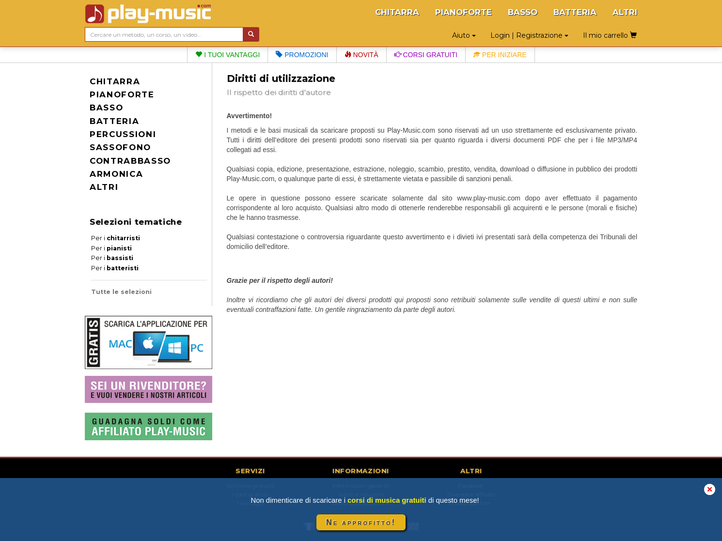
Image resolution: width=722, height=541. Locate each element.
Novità (361, 55)
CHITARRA (397, 12)
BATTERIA (574, 12)
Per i (115, 238)
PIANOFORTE (463, 12)
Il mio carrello (610, 35)
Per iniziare (500, 55)
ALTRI (624, 12)
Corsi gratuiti (425, 55)
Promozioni (302, 55)
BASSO (522, 12)
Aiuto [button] (464, 35)
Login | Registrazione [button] (529, 35)
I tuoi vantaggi (227, 55)
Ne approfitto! (361, 522)
